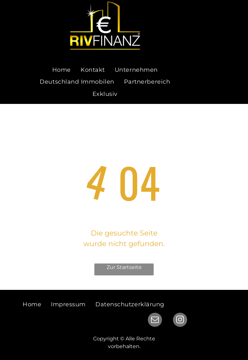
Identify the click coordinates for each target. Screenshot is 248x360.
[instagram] (180, 320)
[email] (155, 320)
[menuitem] (61, 70)
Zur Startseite (124, 267)
